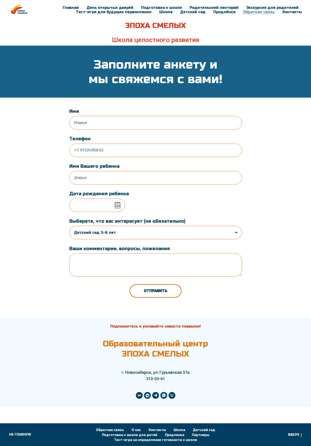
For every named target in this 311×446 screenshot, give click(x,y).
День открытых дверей (110, 7)
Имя (74, 111)
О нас (136, 430)
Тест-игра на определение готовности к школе (155, 440)
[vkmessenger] (147, 395)
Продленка (174, 435)
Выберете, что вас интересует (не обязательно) (127, 221)
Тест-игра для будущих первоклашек (114, 12)
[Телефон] (172, 395)
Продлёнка (224, 12)
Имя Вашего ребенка (94, 166)
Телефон (80, 139)
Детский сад (193, 12)
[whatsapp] (163, 395)
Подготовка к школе (161, 7)
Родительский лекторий (214, 7)
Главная (71, 7)
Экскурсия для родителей (272, 7)
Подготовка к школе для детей (129, 435)
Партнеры (200, 435)
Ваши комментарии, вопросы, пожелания (119, 248)
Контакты (292, 12)
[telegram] (155, 395)
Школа (165, 12)
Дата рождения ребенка (99, 194)
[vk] (139, 395)
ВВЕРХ (295, 435)
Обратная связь (259, 12)
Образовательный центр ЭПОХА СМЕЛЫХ (155, 349)
